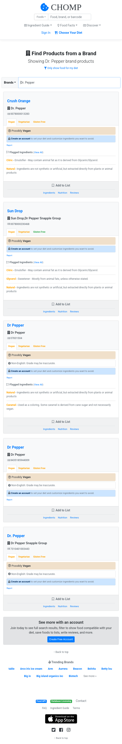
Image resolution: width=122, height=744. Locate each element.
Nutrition (62, 192)
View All (38, 152)
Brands (9, 82)
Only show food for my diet (61, 68)
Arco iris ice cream (31, 668)
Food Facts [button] (66, 25)
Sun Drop (15, 211)
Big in (27, 676)
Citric (9, 160)
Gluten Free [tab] (39, 122)
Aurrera (63, 668)
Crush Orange (18, 101)
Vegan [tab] (11, 122)
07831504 (14, 338)
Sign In (45, 32)
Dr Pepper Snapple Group (27, 543)
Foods (40, 16)
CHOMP (66, 7)
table (11, 668)
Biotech (73, 676)
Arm (50, 668)
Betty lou (106, 668)
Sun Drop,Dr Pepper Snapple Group (34, 218)
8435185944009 (18, 460)
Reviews (74, 192)
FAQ (44, 708)
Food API (41, 701)
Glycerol (11, 278)
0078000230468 (18, 224)
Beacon (77, 668)
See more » (89, 676)
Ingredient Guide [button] (36, 25)
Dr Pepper (15, 325)
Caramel (11, 404)
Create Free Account (61, 639)
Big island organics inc (49, 676)
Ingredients (49, 192)
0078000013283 (18, 113)
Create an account (20, 138)
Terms (76, 708)
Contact (81, 701)
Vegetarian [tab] (24, 122)
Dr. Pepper (16, 108)
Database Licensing (61, 701)
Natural (10, 168)
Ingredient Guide (59, 708)
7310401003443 (18, 548)
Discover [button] (90, 25)
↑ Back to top (61, 652)
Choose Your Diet (68, 32)
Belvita (92, 668)
